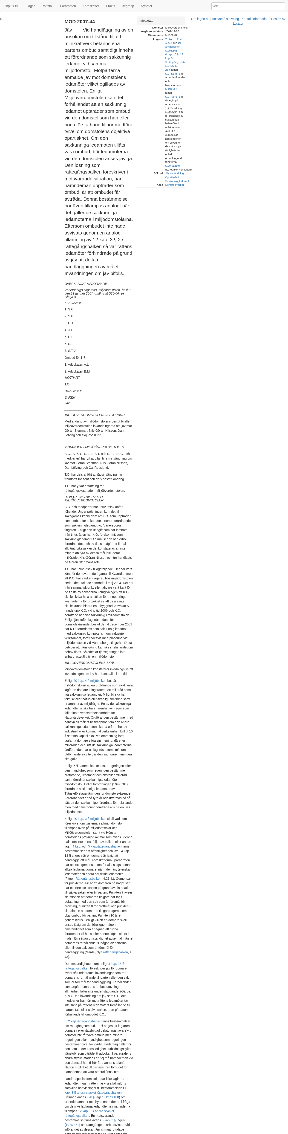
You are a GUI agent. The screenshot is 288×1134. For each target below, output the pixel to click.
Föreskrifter (91, 6)
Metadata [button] (209, 20)
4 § (244, 39)
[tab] (242, 21)
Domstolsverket (237, 104)
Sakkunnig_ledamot (239, 100)
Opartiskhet (235, 96)
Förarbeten (68, 6)
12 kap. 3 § (249, 46)
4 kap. (104, 563)
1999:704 (147, 529)
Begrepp (128, 6)
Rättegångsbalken (99, 582)
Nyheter (146, 6)
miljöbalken (83, 830)
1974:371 (106, 722)
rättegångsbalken (136, 563)
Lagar (30, 6)
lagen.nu (12, 6)
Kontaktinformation (191, 1132)
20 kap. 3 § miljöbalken (100, 549)
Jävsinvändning (237, 92)
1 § (230, 69)
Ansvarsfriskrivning (161, 1132)
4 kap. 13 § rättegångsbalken (140, 630)
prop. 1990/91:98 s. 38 (172, 754)
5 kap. (120, 563)
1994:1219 (265, 85)
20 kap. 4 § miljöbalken (100, 471)
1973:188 (149, 708)
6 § (249, 39)
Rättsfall (47, 6)
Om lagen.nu (136, 1132)
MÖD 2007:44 (12, 19)
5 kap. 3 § (82, 722)
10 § (260, 39)
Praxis (110, 6)
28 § (129, 708)
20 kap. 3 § (234, 39)
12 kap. (82, 664)
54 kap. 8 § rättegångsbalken (127, 888)
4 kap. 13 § (234, 46)
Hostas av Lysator (220, 1132)
